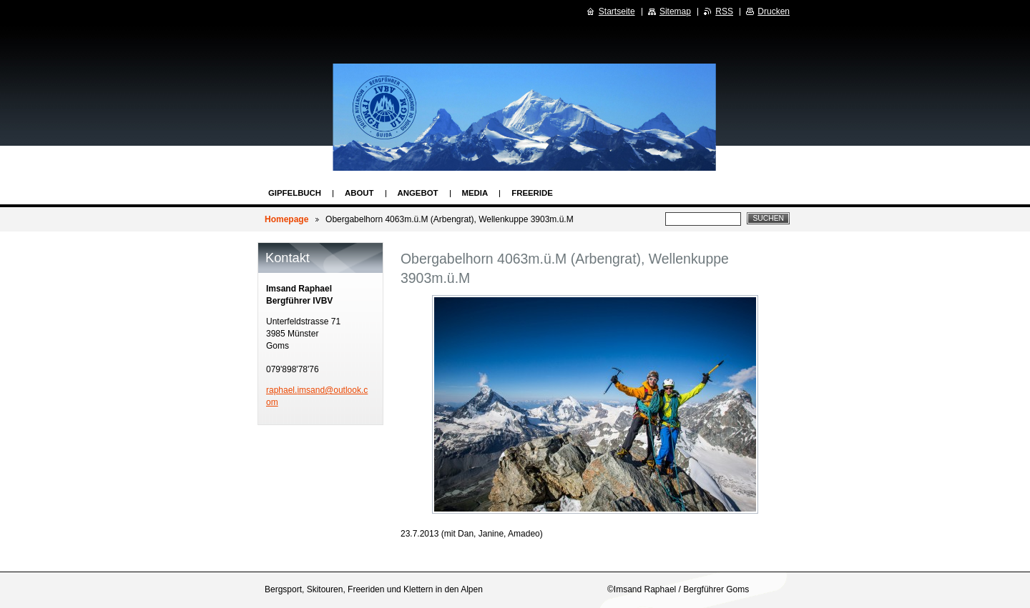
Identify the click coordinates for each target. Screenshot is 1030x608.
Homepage (286, 219)
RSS (724, 11)
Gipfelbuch (294, 193)
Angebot (418, 193)
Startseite (617, 11)
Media (475, 193)
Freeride (532, 193)
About (359, 193)
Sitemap (675, 11)
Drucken (773, 11)
